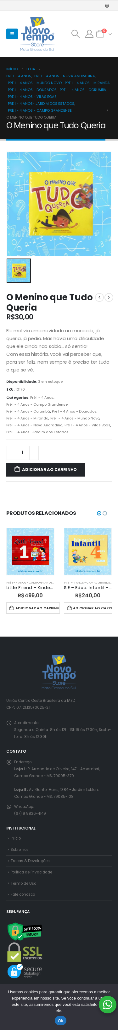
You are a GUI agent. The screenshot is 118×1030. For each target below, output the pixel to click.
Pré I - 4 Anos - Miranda (27, 418)
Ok (60, 1020)
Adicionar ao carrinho (49, 469)
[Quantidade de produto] (23, 453)
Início (16, 838)
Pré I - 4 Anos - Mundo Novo (74, 418)
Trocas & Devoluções (30, 860)
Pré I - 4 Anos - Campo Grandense (37, 404)
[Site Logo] (37, 34)
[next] (108, 297)
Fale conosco (23, 894)
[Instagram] (107, 5)
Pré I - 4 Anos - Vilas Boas (87, 425)
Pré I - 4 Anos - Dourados (74, 411)
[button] (12, 34)
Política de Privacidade (31, 872)
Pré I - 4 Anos (41, 397)
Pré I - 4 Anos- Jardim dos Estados (37, 432)
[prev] (99, 297)
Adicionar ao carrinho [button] (37, 608)
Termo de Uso (23, 883)
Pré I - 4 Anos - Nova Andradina (34, 425)
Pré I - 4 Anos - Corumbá (28, 411)
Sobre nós (20, 849)
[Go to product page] (30, 551)
